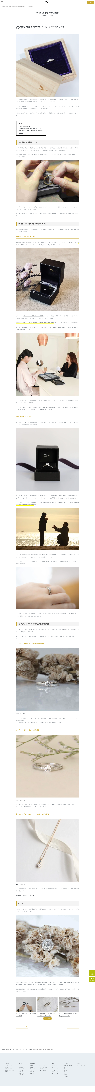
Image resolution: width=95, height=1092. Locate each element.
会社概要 (6, 1067)
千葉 (64, 1073)
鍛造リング (32, 1071)
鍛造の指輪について (42, 1068)
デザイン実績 (21, 1070)
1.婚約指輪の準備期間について (26, 126)
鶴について (20, 1065)
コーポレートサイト (8, 1065)
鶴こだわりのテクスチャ (43, 1067)
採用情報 (6, 1071)
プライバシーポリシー (9, 1068)
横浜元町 (65, 1070)
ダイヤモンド (54, 1065)
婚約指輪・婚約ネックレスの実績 (25, 895)
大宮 (64, 1071)
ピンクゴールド (54, 1070)
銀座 (64, 1067)
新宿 (64, 1068)
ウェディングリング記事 (81, 1065)
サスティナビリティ (22, 1073)
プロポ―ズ (31, 1070)
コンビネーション (55, 1073)
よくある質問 (21, 1074)
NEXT (22, 1026)
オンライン (65, 1074)
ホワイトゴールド (55, 1071)
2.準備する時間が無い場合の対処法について (30, 128)
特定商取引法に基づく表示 (9, 1070)
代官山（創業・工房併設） (68, 1065)
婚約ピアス (32, 1073)
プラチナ (53, 1067)
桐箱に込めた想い (22, 1068)
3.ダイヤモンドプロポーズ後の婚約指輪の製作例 (31, 130)
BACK (73, 1026)
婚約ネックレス (32, 1068)
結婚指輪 (31, 1067)
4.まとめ (21, 133)
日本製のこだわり (22, 1067)
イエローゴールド (55, 1068)
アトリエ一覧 (66, 1076)
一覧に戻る (47, 1018)
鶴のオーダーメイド (42, 1065)
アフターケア (21, 1071)
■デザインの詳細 (20, 713)
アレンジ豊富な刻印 (42, 1070)
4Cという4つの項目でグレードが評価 (33, 316)
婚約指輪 (31, 1065)
